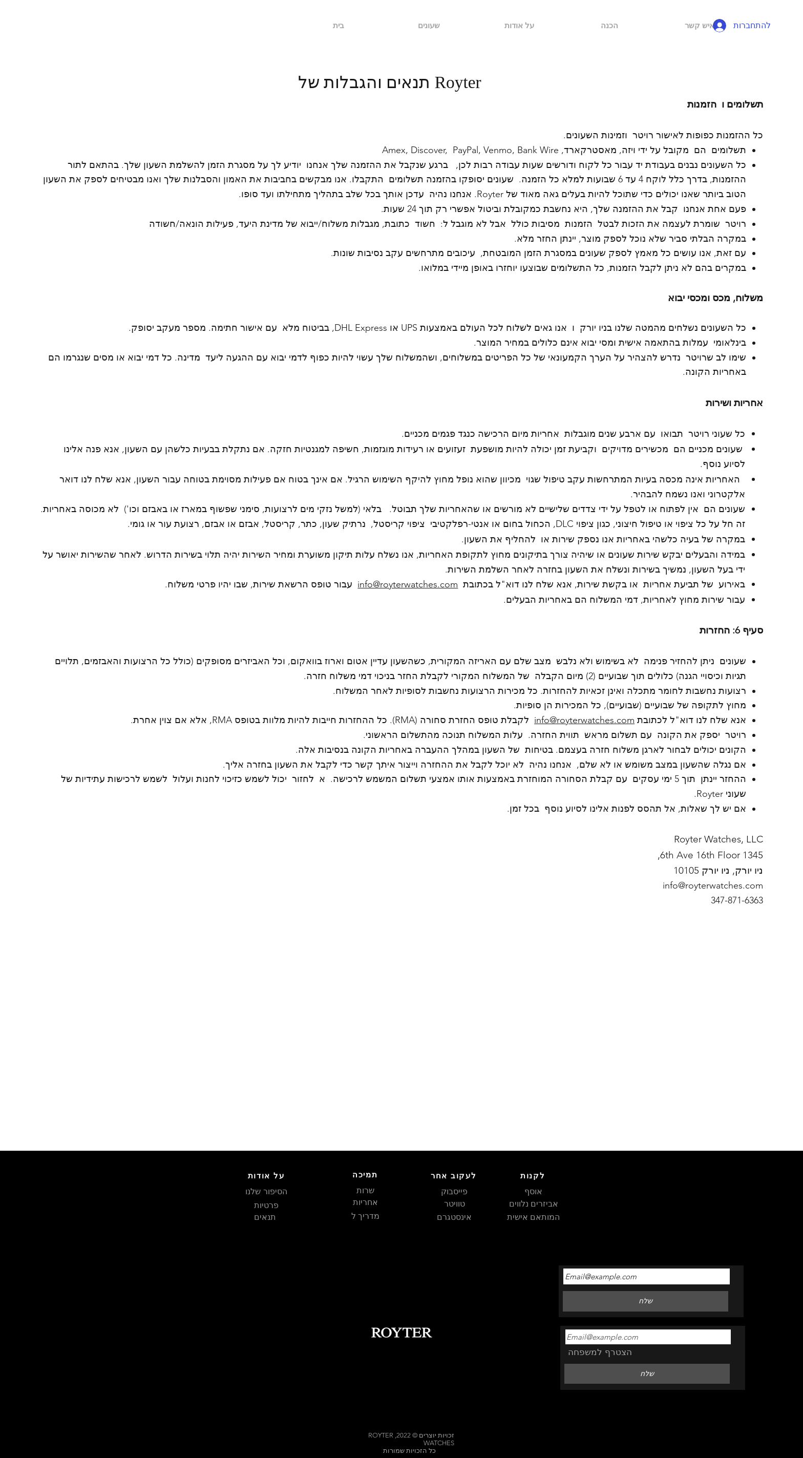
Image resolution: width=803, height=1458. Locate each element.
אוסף (533, 1191)
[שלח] (647, 1374)
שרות (365, 1190)
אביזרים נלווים (533, 1203)
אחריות (365, 1202)
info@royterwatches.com (407, 584)
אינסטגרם (454, 1217)
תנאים (266, 1217)
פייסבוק (454, 1191)
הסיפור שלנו (266, 1191)
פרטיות (266, 1205)
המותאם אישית (533, 1217)
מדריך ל (365, 1216)
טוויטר (454, 1203)
